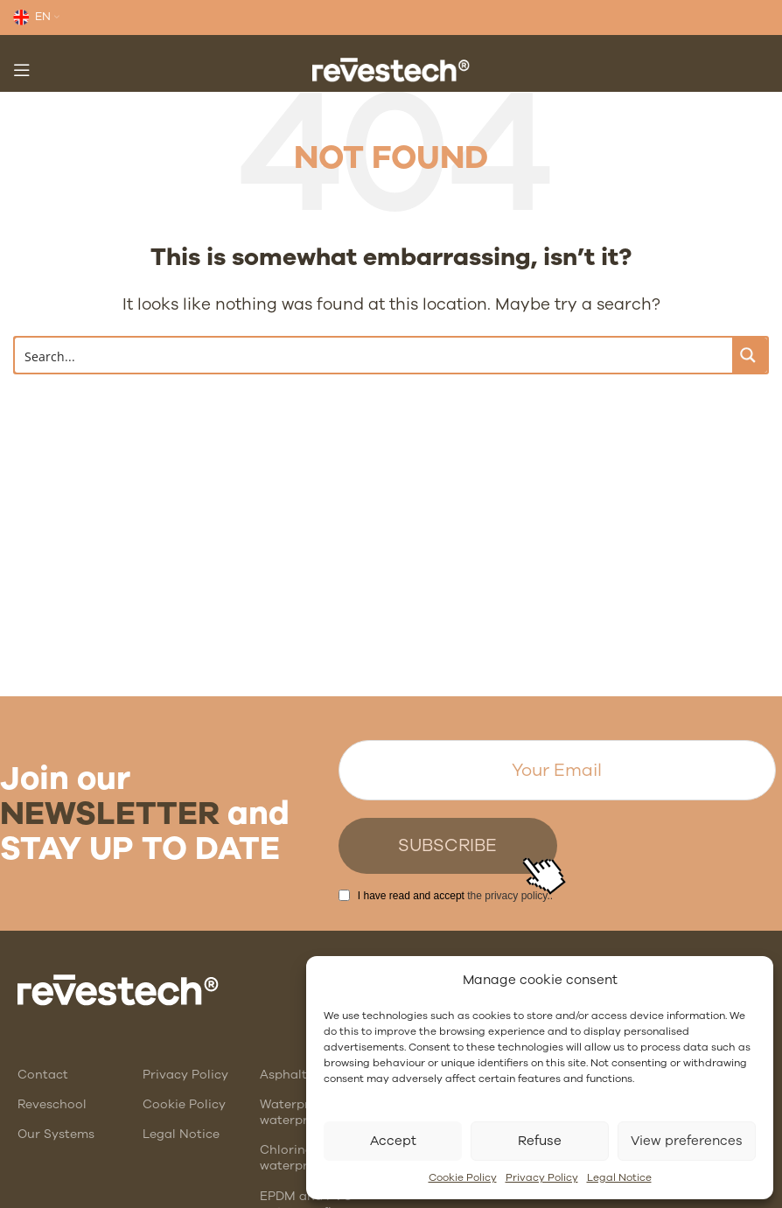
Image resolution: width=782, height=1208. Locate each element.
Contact (42, 1074)
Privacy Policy (542, 1177)
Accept (393, 1140)
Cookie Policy (463, 1177)
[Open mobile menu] (21, 69)
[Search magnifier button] (749, 355)
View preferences (687, 1140)
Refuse (540, 1140)
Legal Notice (619, 1177)
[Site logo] (391, 69)
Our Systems (55, 1134)
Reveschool (52, 1104)
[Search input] (374, 355)
